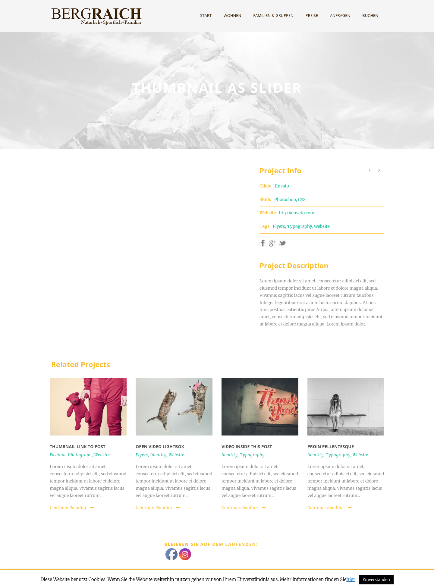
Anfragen (340, 15)
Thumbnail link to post (77, 446)
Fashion (58, 455)
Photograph (80, 455)
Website (322, 226)
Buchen (370, 15)
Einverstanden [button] (376, 579)
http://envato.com (297, 212)
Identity (158, 455)
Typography (299, 226)
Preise (312, 15)
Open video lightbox (160, 446)
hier (350, 579)
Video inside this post (247, 446)
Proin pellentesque (330, 446)
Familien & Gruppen (273, 15)
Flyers (279, 226)
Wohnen (232, 15)
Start (206, 15)
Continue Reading (72, 507)
